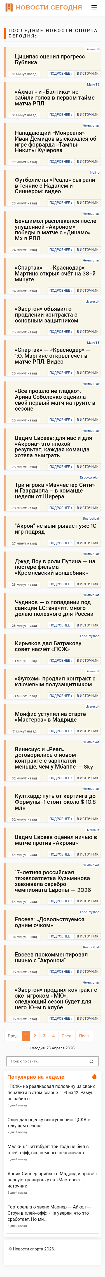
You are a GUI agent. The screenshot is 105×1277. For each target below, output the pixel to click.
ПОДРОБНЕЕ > (61, 73)
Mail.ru (94, 173)
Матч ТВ (93, 84)
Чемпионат (91, 126)
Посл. (84, 1035)
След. (67, 1035)
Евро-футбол (89, 477)
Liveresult (92, 49)
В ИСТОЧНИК (87, 73)
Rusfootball (91, 518)
